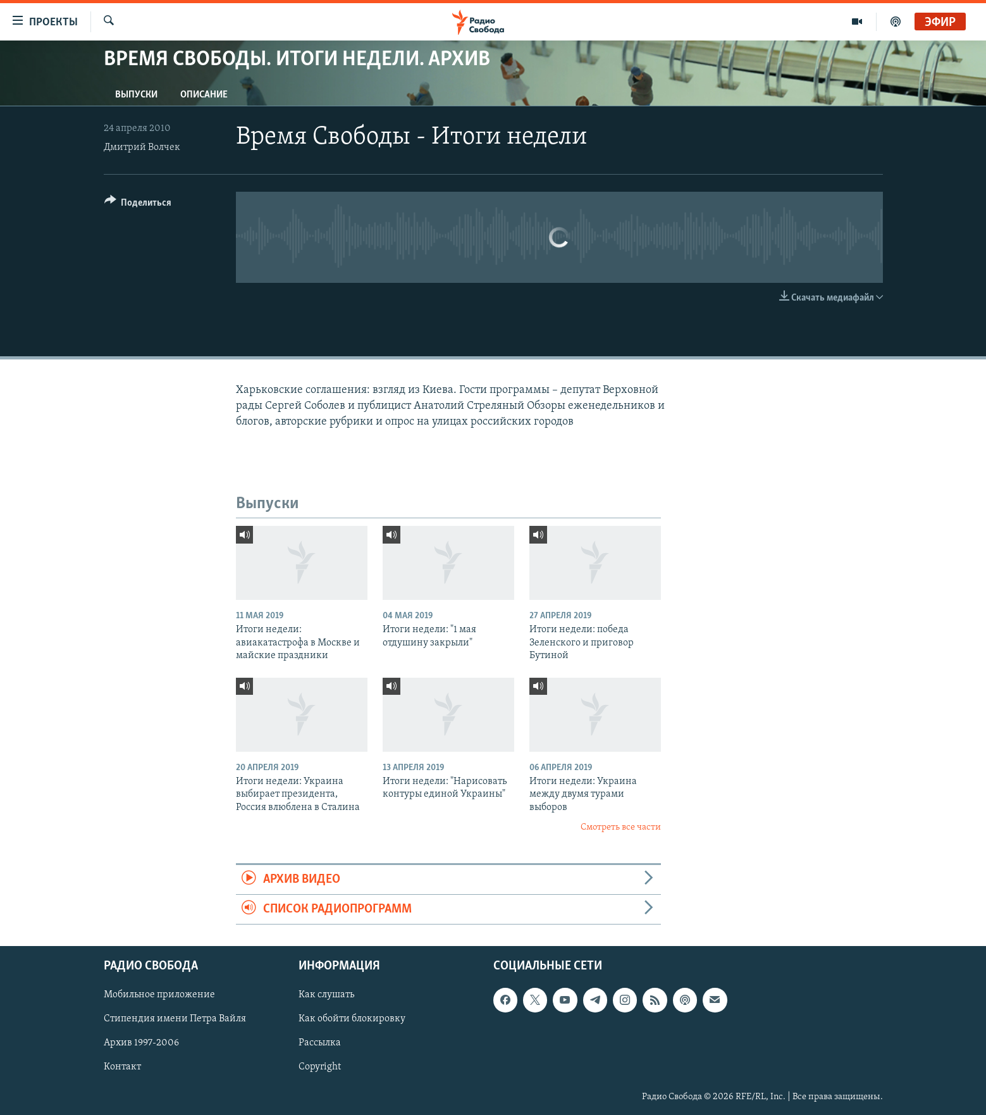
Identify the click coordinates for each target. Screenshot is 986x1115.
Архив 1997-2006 (141, 1043)
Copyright (320, 1067)
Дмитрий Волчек (142, 147)
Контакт (122, 1067)
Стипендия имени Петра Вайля (175, 1019)
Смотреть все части (621, 827)
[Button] (138, 205)
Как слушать (326, 995)
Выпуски (136, 95)
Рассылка (320, 1043)
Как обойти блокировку (352, 1019)
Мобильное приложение (159, 995)
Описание (204, 95)
